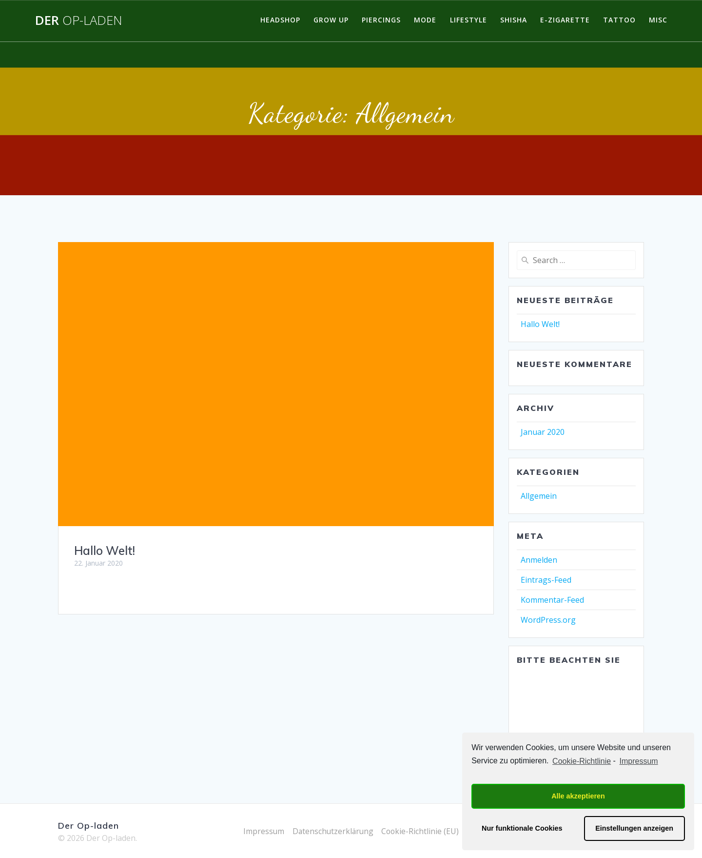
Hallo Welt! (104, 550)
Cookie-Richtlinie (581, 761)
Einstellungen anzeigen (634, 828)
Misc (658, 19)
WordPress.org (548, 619)
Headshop (280, 19)
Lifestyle (468, 19)
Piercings (381, 19)
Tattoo (619, 19)
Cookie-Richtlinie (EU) (421, 831)
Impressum (262, 831)
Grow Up (331, 19)
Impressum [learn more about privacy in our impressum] (639, 761)
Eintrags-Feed (546, 579)
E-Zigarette (565, 19)
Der (78, 20)
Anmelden (539, 559)
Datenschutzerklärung (332, 831)
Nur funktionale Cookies (522, 828)
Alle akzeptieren (578, 796)
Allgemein (539, 495)
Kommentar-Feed (552, 599)
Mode (425, 19)
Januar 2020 (543, 432)
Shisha (513, 19)
